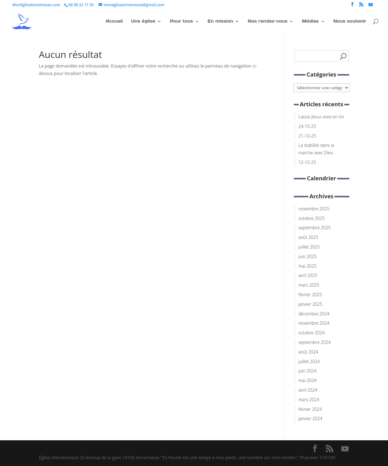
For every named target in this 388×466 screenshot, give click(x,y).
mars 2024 (308, 399)
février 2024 (310, 409)
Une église (143, 21)
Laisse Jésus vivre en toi (321, 117)
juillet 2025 (309, 247)
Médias (310, 21)
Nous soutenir (349, 21)
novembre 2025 (313, 209)
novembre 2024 (313, 323)
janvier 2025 (310, 304)
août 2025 (308, 237)
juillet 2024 (309, 361)
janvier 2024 (310, 418)
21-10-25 (307, 136)
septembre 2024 (314, 342)
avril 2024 (307, 390)
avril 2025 (307, 275)
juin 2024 (307, 371)
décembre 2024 (313, 314)
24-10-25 (307, 126)
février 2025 (310, 294)
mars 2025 (308, 285)
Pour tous (181, 21)
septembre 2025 (314, 228)
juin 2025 (307, 256)
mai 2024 (307, 380)
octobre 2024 (311, 333)
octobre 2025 (311, 218)
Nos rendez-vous (267, 21)
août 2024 (308, 352)
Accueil (114, 21)
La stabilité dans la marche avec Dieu (316, 149)
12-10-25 (307, 162)
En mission (220, 21)
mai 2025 (307, 266)
